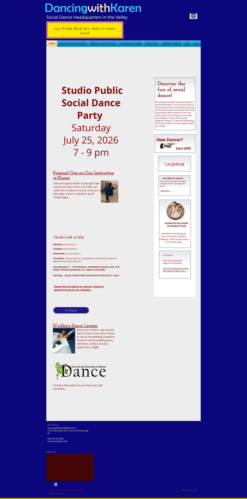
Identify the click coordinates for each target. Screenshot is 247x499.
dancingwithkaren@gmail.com (61, 427)
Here (65, 197)
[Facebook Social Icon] (55, 484)
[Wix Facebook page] (193, 16)
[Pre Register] (71, 310)
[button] (123, 59)
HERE (95, 347)
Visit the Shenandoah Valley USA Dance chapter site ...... (176, 269)
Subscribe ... (165, 190)
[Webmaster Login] (189, 490)
